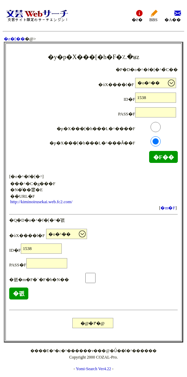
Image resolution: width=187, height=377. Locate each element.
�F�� (163, 157)
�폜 (19, 293)
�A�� (172, 15)
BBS (153, 15)
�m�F (167, 207)
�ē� (137, 15)
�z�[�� (14, 38)
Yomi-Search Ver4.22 (93, 368)
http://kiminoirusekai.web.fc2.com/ (41, 201)
